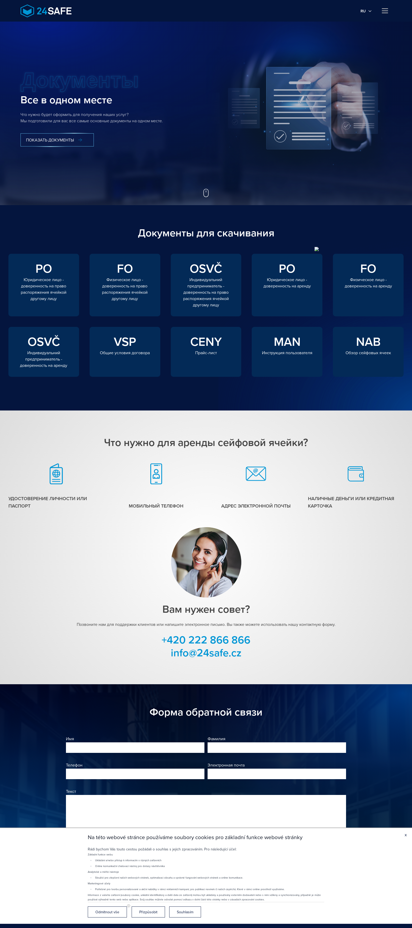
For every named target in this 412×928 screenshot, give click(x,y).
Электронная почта (226, 765)
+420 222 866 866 (206, 639)
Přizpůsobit (148, 912)
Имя (70, 739)
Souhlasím (185, 912)
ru (366, 11)
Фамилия (216, 739)
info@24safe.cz (206, 652)
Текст (71, 791)
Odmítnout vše (107, 912)
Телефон (74, 765)
